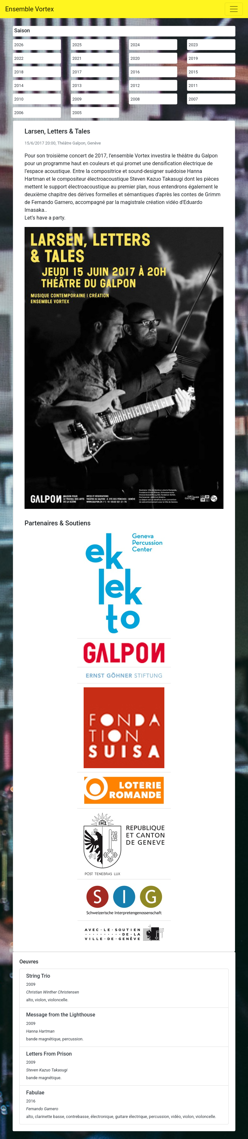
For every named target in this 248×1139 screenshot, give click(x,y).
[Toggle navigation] (234, 9)
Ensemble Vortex (29, 9)
